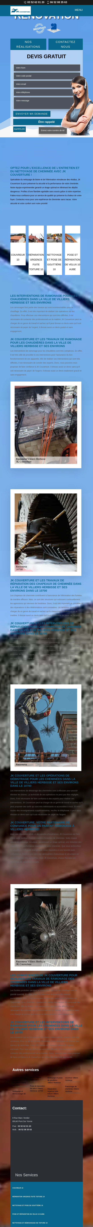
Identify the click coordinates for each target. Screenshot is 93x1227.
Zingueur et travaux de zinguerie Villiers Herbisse (19, 1081)
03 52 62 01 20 (34, 2)
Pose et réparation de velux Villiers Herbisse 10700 (37, 1088)
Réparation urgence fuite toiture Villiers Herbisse (53, 1092)
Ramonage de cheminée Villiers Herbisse (72, 1088)
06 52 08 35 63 (57, 2)
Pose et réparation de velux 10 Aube (28, 1214)
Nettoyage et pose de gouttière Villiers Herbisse (55, 1080)
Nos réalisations (28, 44)
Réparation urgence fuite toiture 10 (28, 1196)
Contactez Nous (65, 44)
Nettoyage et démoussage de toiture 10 (30, 1223)
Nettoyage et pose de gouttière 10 (27, 1205)
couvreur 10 (17, 1188)
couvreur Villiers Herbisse (71, 1079)
